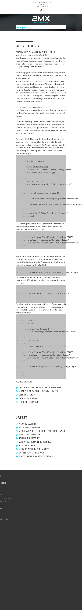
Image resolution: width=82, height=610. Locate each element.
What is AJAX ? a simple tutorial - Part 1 (35, 52)
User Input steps (27, 394)
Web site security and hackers (34, 449)
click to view (47, 304)
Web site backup (27, 445)
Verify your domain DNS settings (35, 442)
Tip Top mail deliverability (32, 427)
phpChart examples (28, 402)
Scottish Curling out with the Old (36, 456)
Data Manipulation (28, 398)
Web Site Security (27, 424)
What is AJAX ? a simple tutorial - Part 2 (38, 391)
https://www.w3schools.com (34, 90)
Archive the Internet (29, 438)
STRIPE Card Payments (29, 434)
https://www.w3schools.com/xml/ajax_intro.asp (32, 110)
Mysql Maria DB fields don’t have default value (42, 431)
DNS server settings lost (31, 452)
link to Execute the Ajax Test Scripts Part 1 (41, 387)
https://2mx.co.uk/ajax (23, 313)
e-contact (42, 4)
